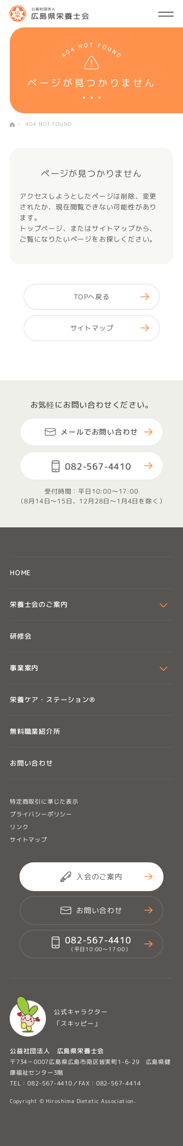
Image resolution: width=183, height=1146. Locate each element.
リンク (19, 827)
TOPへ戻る (92, 296)
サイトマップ (91, 328)
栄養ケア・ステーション (53, 699)
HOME (12, 124)
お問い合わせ (31, 763)
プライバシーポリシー (41, 814)
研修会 (20, 636)
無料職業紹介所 (35, 731)
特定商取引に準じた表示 (44, 801)
